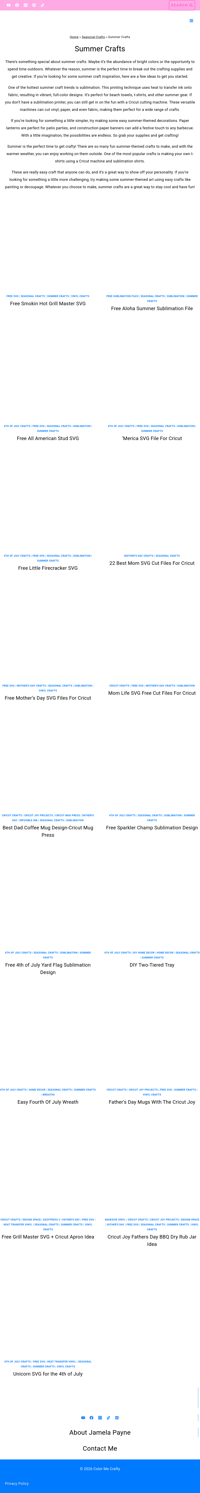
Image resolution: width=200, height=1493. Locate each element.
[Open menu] (191, 20)
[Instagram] (25, 5)
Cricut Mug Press (67, 815)
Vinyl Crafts (80, 296)
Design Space (32, 1219)
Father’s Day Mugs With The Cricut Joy (152, 1102)
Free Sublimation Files (122, 296)
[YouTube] (8, 5)
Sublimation (175, 296)
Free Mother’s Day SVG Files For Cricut (48, 698)
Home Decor (165, 952)
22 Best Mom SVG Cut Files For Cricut (152, 563)
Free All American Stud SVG (48, 438)
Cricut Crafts (119, 685)
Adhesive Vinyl (115, 1219)
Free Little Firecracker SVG (48, 568)
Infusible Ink (28, 820)
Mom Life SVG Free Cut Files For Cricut (152, 693)
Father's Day (71, 1219)
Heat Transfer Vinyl (17, 1224)
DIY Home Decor (144, 952)
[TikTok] (42, 5)
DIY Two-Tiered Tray (152, 965)
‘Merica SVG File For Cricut (152, 438)
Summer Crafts (58, 296)
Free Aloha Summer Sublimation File (152, 308)
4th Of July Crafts (17, 426)
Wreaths (49, 1094)
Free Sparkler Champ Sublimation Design (152, 828)
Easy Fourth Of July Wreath (47, 1102)
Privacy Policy (17, 1483)
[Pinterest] (34, 5)
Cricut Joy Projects (38, 815)
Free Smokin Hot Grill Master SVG (48, 303)
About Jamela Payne (100, 1432)
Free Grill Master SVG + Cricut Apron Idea (48, 1237)
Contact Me (100, 1448)
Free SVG (13, 296)
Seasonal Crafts (93, 37)
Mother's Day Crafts (139, 555)
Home (74, 37)
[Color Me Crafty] (26, 21)
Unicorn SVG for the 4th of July (48, 1374)
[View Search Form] (182, 5)
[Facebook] (17, 5)
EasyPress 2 (51, 1219)
